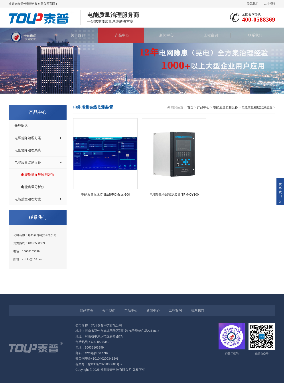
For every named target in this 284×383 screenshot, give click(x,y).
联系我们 (252, 3)
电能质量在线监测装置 (37, 174)
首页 (31, 35)
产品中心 (120, 35)
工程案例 (208, 35)
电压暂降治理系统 (27, 150)
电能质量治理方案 (27, 199)
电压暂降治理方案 (27, 138)
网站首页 (86, 310)
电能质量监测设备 (27, 162)
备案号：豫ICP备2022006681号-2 (98, 364)
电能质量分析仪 (32, 187)
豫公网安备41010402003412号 (96, 358)
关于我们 (75, 35)
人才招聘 (269, 3)
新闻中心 (164, 35)
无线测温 (21, 126)
